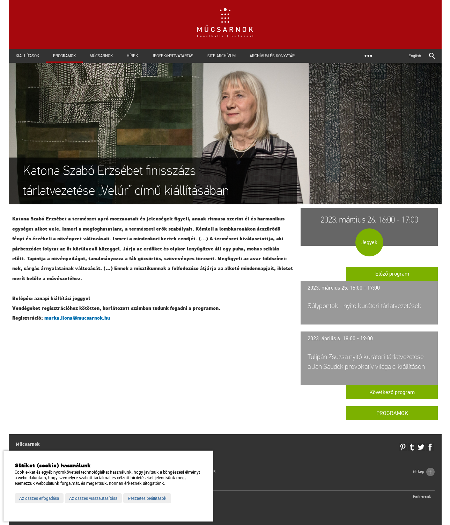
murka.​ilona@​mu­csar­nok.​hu (77, 318)
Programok (64, 55)
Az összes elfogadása (39, 498)
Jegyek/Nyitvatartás (172, 55)
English (414, 55)
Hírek (132, 55)
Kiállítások (27, 55)
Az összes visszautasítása (93, 498)
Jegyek (369, 242)
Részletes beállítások (147, 498)
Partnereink (422, 496)
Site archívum (221, 55)
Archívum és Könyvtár (272, 55)
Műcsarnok (101, 55)
